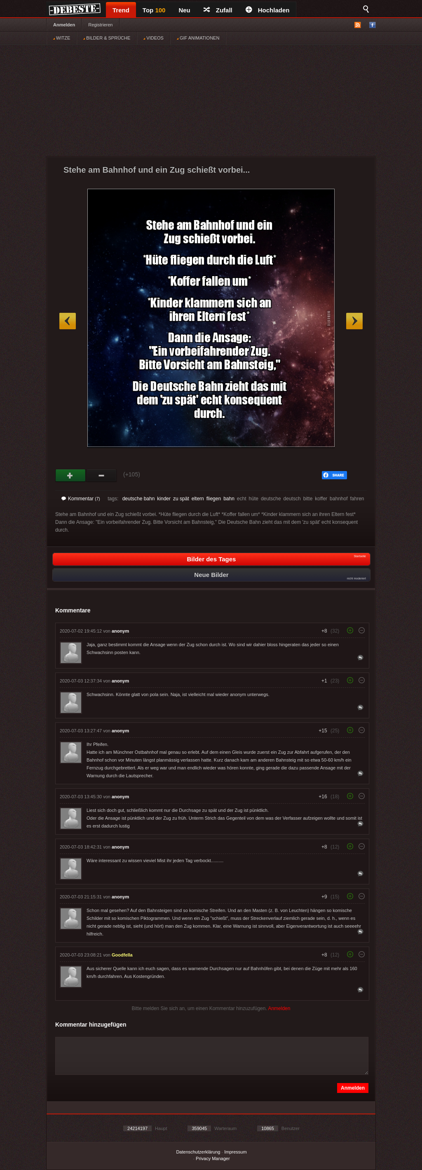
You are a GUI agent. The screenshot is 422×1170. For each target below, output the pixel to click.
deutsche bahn (138, 499)
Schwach (101, 475)
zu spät (181, 499)
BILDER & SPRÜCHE (106, 37)
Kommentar (80, 499)
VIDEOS (153, 37)
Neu (184, 10)
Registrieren (100, 24)
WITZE (61, 37)
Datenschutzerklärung (198, 1151)
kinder (164, 499)
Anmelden (64, 24)
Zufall (218, 10)
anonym (120, 630)
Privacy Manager (213, 1158)
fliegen (213, 499)
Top (154, 10)
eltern (198, 499)
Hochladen (268, 10)
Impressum (235, 1151)
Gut (70, 475)
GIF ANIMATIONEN (198, 37)
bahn (228, 499)
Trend (121, 10)
